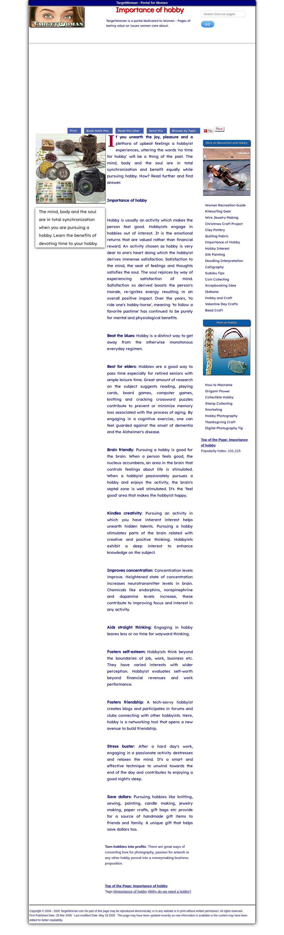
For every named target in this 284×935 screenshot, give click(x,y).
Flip (208, 130)
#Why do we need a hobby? (169, 891)
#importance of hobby (130, 891)
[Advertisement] (142, 85)
